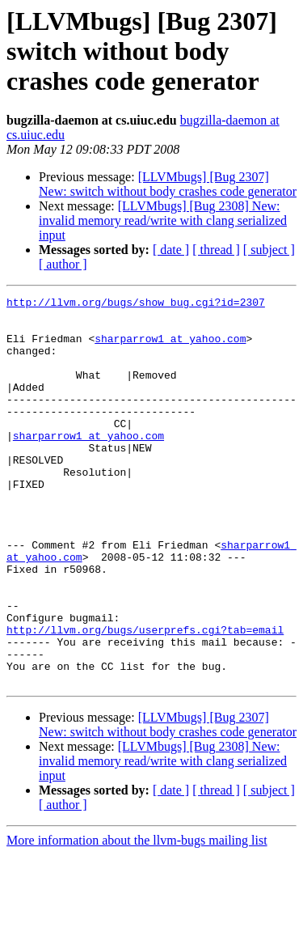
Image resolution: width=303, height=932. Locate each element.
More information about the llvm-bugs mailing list (136, 918)
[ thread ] (216, 249)
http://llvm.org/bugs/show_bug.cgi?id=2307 (135, 304)
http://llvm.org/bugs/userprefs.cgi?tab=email (145, 697)
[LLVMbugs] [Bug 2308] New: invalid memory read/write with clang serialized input (163, 220)
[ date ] (171, 249)
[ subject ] (269, 249)
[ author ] (63, 264)
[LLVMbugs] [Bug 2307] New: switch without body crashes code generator (168, 184)
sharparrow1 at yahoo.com (170, 348)
